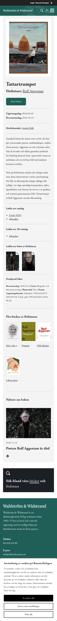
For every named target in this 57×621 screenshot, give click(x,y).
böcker (34, 481)
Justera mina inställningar (28, 606)
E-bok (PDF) (15, 215)
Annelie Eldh (28, 128)
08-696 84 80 (10, 543)
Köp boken (16, 101)
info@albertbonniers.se (14, 554)
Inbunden (13, 219)
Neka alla (29, 614)
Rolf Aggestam (33, 91)
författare (12, 486)
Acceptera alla (28, 598)
